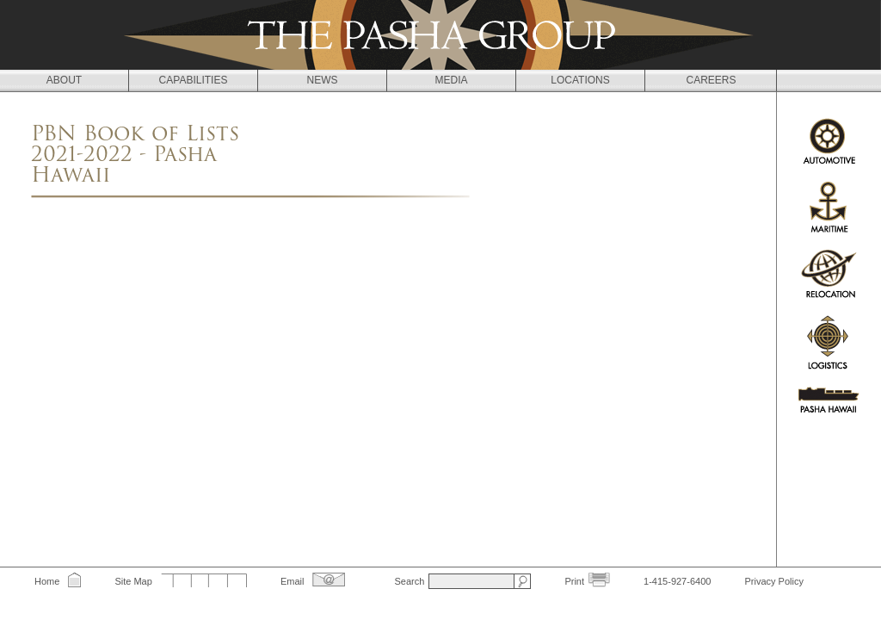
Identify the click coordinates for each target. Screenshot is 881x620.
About (64, 80)
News (322, 80)
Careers (711, 80)
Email (292, 581)
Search (409, 581)
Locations (580, 80)
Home (46, 581)
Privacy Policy (773, 581)
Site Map (132, 581)
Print (574, 581)
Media (450, 80)
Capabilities (193, 80)
